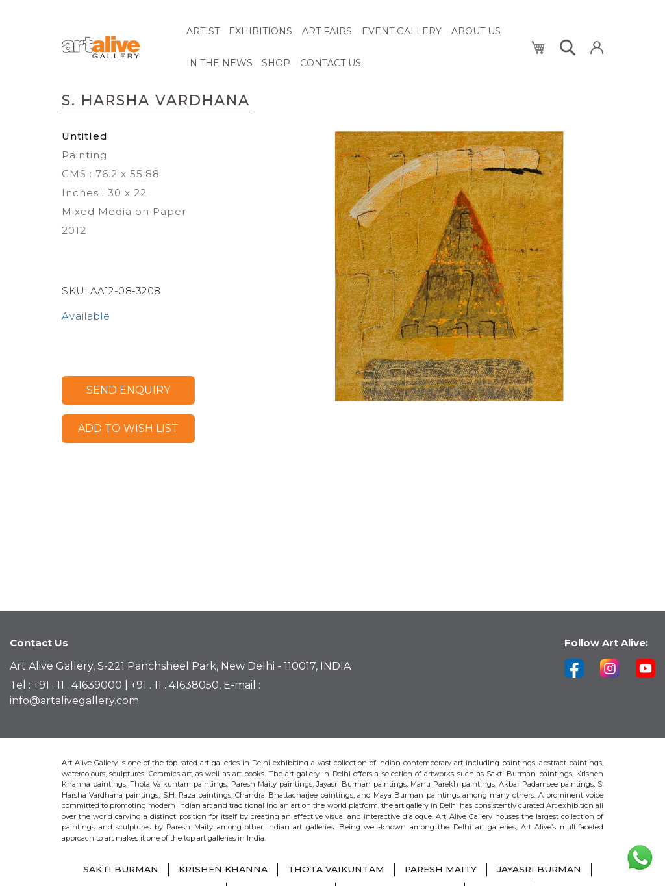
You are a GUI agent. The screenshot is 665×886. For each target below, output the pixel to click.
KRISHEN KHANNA (222, 870)
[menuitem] (203, 31)
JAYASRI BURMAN (541, 870)
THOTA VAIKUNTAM (335, 870)
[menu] (351, 46)
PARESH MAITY (441, 870)
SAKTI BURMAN (119, 870)
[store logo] (116, 46)
